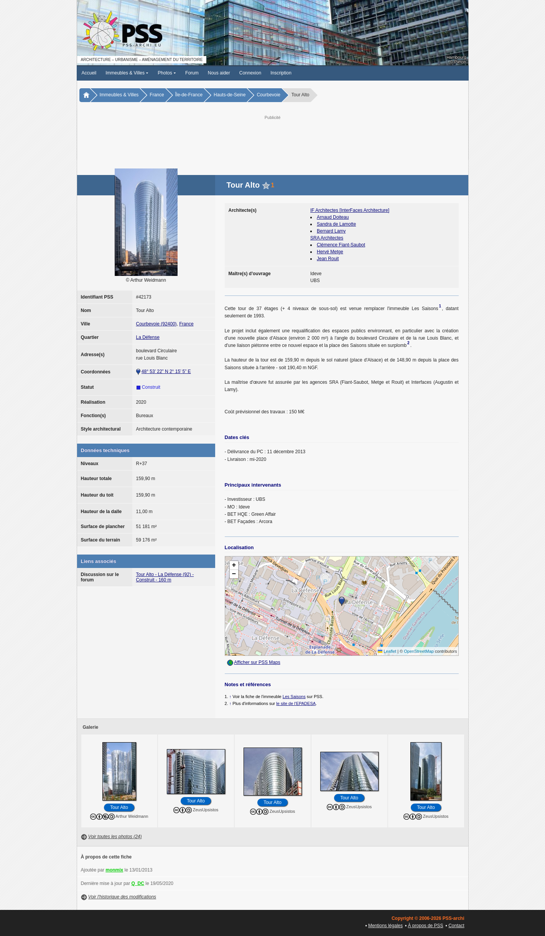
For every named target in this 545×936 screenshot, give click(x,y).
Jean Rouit (328, 258)
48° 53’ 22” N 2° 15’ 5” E (166, 371)
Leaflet (387, 651)
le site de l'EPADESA (296, 703)
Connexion (250, 73)
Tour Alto (119, 807)
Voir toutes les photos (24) (115, 836)
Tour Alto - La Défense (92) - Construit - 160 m (165, 577)
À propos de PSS (425, 925)
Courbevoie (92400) (156, 324)
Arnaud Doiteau (333, 217)
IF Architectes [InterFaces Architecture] (349, 210)
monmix (114, 870)
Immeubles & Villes (126, 73)
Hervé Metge (330, 251)
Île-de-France (189, 94)
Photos (167, 73)
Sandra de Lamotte (336, 224)
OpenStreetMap (419, 651)
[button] (342, 601)
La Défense (148, 337)
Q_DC (138, 883)
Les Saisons (294, 696)
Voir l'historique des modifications (122, 897)
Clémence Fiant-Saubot (341, 245)
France (157, 94)
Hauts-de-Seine (229, 94)
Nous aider (219, 73)
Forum (192, 73)
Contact (456, 925)
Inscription (280, 73)
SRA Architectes (326, 238)
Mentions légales (385, 925)
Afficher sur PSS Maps (257, 662)
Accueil (89, 73)
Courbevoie (268, 94)
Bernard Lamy (331, 231)
